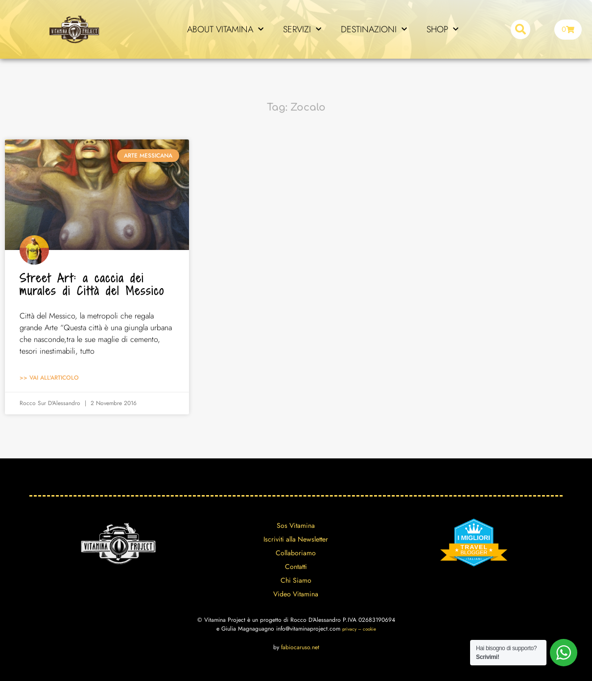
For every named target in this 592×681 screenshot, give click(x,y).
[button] (520, 29)
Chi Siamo (296, 580)
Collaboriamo (296, 553)
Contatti (296, 566)
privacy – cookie (359, 629)
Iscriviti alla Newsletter (295, 539)
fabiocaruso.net (300, 647)
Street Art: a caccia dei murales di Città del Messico (92, 284)
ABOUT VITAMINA (225, 30)
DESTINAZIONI (374, 30)
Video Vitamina (295, 594)
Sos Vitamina (296, 525)
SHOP (442, 30)
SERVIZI (302, 30)
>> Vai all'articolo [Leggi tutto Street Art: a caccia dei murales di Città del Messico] (49, 377)
